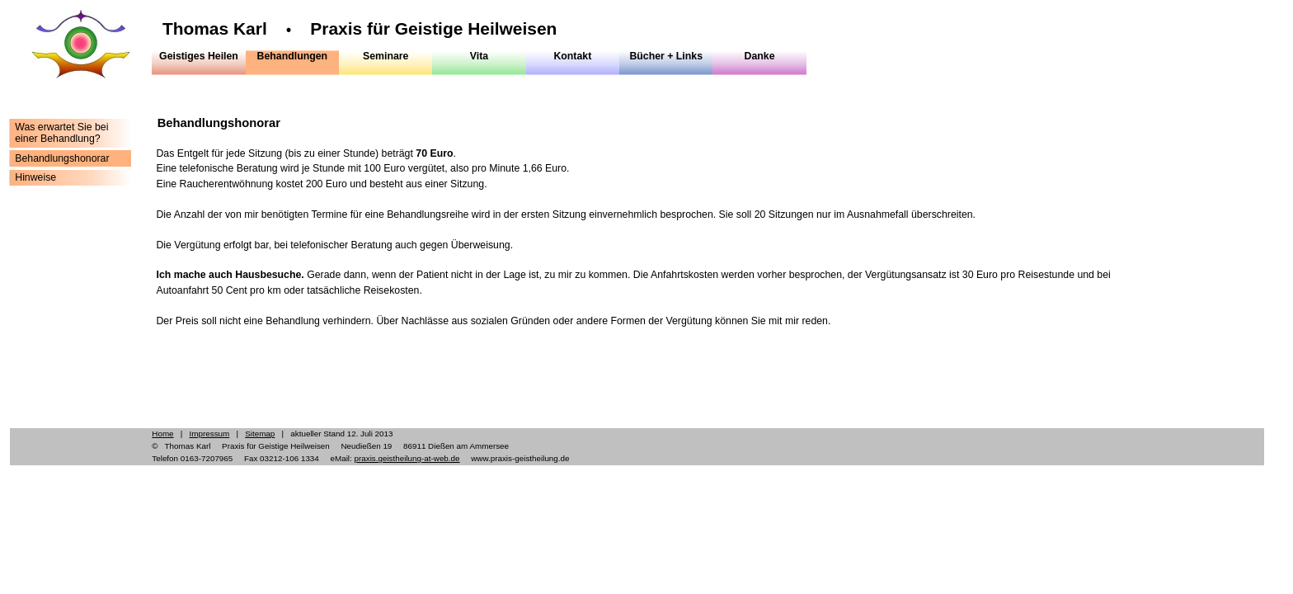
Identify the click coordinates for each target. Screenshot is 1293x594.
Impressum (210, 433)
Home (162, 433)
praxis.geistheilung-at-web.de (406, 458)
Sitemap (260, 433)
